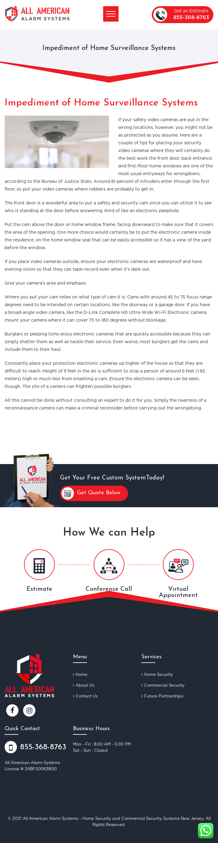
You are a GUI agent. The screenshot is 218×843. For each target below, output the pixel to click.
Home (80, 674)
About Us (83, 685)
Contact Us (85, 696)
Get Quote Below (91, 493)
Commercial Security (163, 685)
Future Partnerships (162, 696)
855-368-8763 (191, 17)
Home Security (157, 674)
